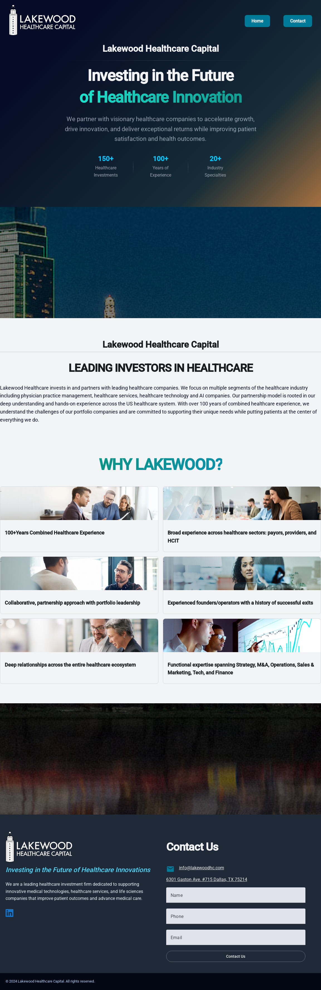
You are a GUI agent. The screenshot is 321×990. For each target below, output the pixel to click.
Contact (297, 21)
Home (257, 21)
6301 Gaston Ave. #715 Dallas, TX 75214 (206, 879)
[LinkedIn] (9, 915)
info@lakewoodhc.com (201, 867)
